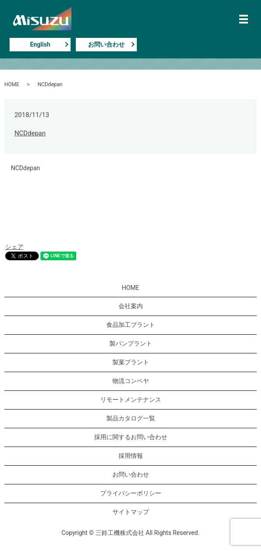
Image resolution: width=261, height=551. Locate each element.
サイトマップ (130, 511)
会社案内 (131, 305)
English (40, 44)
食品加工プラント (130, 324)
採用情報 (131, 455)
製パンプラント (130, 343)
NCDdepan (30, 133)
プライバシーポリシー (130, 493)
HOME (11, 84)
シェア (14, 246)
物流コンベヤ (130, 380)
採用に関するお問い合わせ (130, 436)
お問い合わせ (106, 44)
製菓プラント (130, 362)
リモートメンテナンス (130, 399)
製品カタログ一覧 (130, 418)
